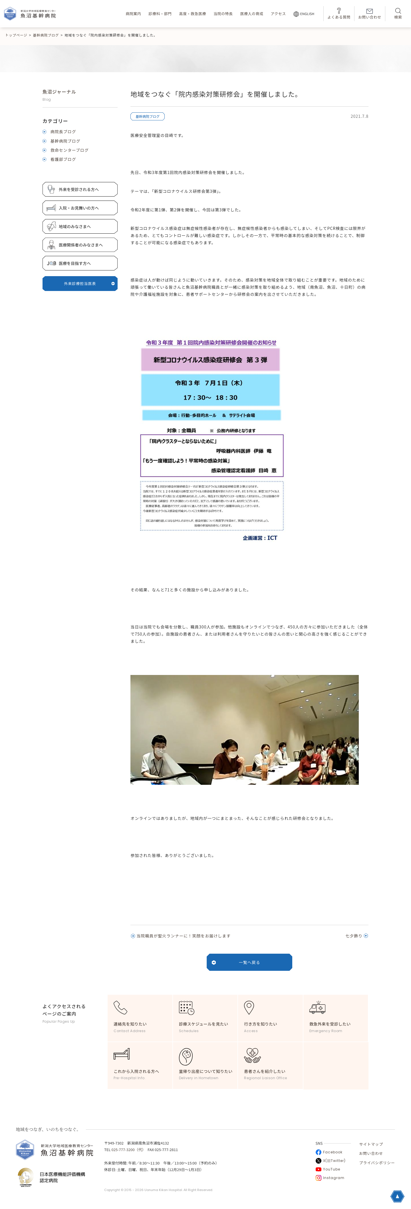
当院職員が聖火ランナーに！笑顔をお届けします (183, 936)
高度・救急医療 (192, 13)
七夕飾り (353, 936)
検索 (398, 14)
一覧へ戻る (249, 962)
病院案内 (133, 13)
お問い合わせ (369, 14)
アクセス (278, 13)
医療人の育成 (251, 13)
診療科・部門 (160, 13)
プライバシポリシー (377, 1162)
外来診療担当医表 (89, 283)
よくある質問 (338, 13)
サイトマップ (371, 1144)
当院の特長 (223, 13)
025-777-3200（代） (127, 1149)
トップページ (16, 35)
